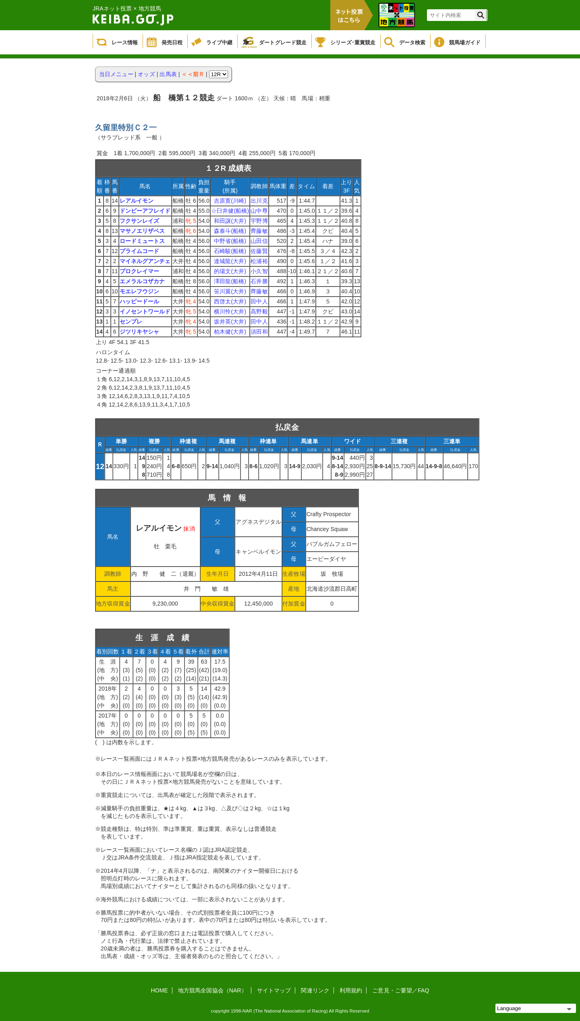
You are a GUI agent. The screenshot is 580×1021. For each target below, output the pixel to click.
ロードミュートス (142, 241)
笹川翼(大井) (230, 291)
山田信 (259, 241)
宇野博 (259, 221)
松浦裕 (259, 261)
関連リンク (315, 990)
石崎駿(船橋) (230, 251)
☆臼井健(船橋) (230, 211)
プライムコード (140, 251)
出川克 (259, 200)
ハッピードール (140, 301)
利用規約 (351, 990)
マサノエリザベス (142, 231)
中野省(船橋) (230, 241)
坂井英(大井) (230, 321)
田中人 (259, 301)
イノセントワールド (145, 311)
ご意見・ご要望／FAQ (400, 990)
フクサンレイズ (140, 221)
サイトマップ (274, 990)
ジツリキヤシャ (140, 331)
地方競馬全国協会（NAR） (212, 990)
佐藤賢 (259, 251)
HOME (159, 990)
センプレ (131, 321)
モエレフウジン (140, 291)
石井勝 (259, 281)
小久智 (259, 271)
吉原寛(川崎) (230, 200)
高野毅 (259, 311)
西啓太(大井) (230, 301)
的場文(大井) (230, 271)
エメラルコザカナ (142, 281)
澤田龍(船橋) (230, 281)
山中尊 (259, 211)
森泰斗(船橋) (230, 231)
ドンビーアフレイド (145, 211)
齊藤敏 (259, 231)
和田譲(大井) (230, 221)
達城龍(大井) (230, 261)
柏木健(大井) (230, 331)
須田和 (259, 331)
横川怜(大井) (230, 311)
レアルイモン (137, 200)
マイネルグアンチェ (145, 261)
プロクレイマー (140, 271)
